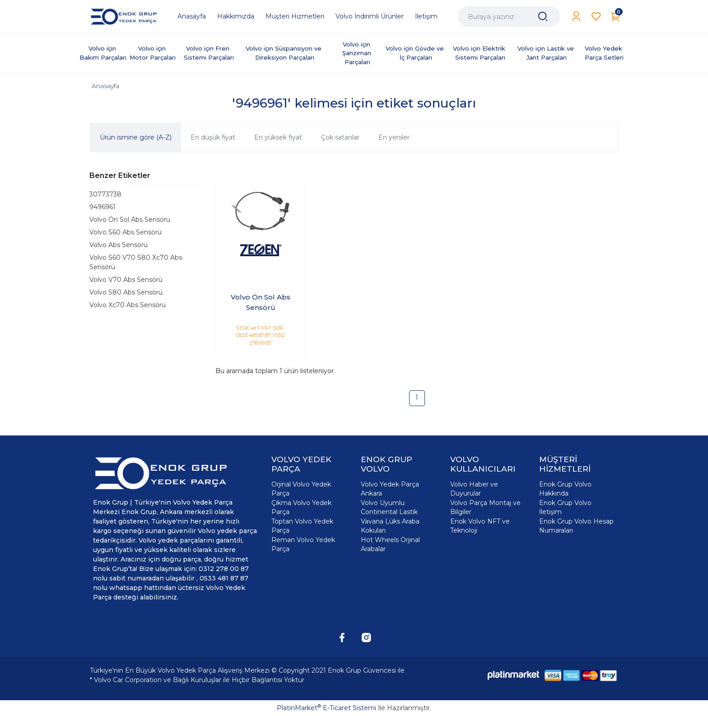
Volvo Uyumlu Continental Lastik (389, 507)
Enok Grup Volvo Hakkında (565, 488)
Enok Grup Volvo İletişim (565, 507)
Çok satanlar (340, 137)
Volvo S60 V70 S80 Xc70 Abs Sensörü (135, 262)
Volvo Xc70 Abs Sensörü (127, 305)
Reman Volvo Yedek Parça (303, 544)
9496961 (102, 207)
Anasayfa (105, 86)
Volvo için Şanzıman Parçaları (357, 53)
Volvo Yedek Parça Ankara (390, 488)
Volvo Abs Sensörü (118, 245)
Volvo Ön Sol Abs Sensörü (129, 219)
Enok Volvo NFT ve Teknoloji (480, 525)
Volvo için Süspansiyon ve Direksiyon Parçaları (284, 53)
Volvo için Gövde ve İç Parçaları (416, 53)
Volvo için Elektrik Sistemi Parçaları (480, 53)
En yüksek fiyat (278, 137)
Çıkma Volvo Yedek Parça (301, 507)
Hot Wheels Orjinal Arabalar (390, 544)
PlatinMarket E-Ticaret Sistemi (326, 708)
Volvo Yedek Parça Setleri (604, 53)
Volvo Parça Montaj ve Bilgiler (485, 507)
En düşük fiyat (213, 137)
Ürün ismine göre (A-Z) (136, 137)
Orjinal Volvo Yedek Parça (301, 488)
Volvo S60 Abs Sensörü (125, 232)
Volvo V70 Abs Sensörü (126, 280)
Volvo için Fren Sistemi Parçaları (209, 53)
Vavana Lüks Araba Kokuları (390, 525)
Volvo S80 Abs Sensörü (126, 292)
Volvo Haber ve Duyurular (474, 488)
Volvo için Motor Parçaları (153, 53)
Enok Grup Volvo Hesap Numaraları (576, 525)
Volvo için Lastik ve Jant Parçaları (546, 53)
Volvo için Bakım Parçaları (102, 53)
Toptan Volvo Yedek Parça (302, 525)
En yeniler (394, 137)
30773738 (105, 194)
